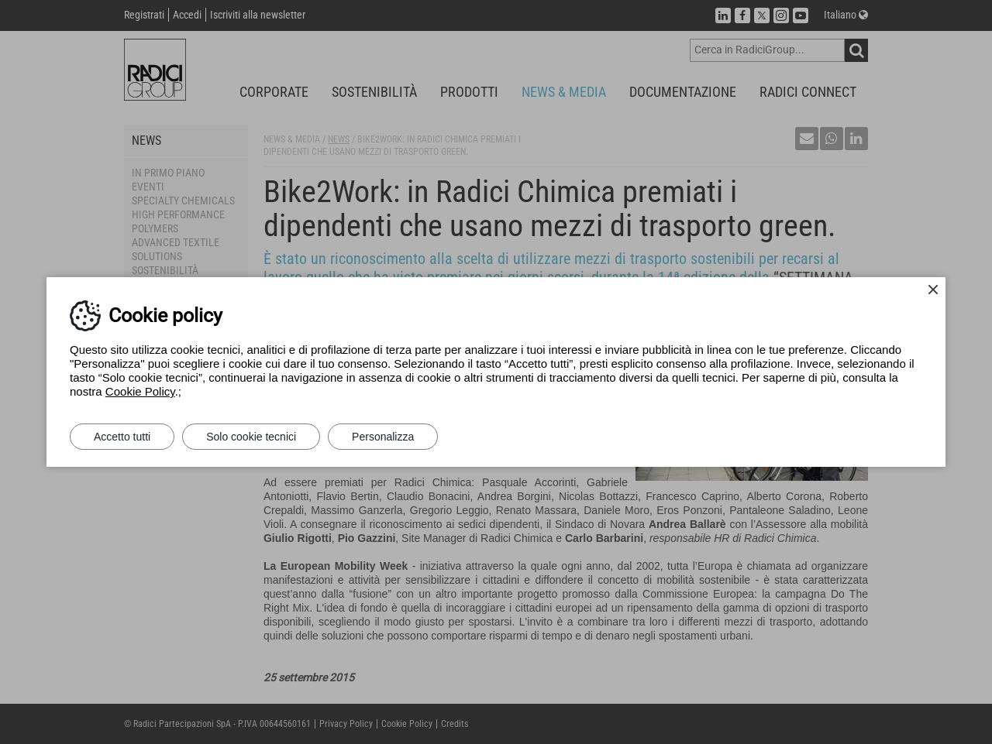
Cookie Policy (140, 391)
